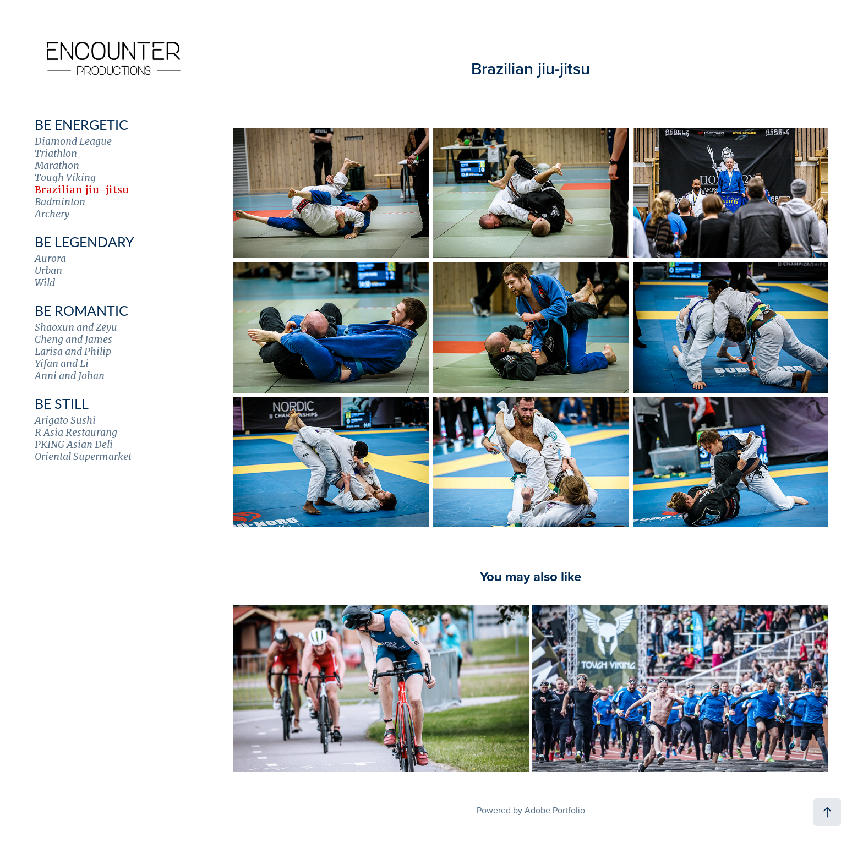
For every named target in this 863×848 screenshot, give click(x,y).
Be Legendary (84, 241)
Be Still (62, 403)
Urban (48, 270)
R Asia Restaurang (76, 432)
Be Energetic (81, 124)
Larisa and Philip (73, 351)
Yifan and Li (62, 363)
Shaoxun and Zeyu (76, 327)
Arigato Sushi (65, 420)
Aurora (50, 258)
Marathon (57, 165)
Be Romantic (81, 310)
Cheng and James (73, 339)
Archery (52, 213)
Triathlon (56, 153)
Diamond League (73, 141)
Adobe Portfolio (555, 810)
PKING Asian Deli (74, 444)
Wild (45, 282)
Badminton (60, 201)
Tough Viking (65, 177)
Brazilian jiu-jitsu (82, 189)
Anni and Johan (70, 375)
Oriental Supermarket (83, 456)
